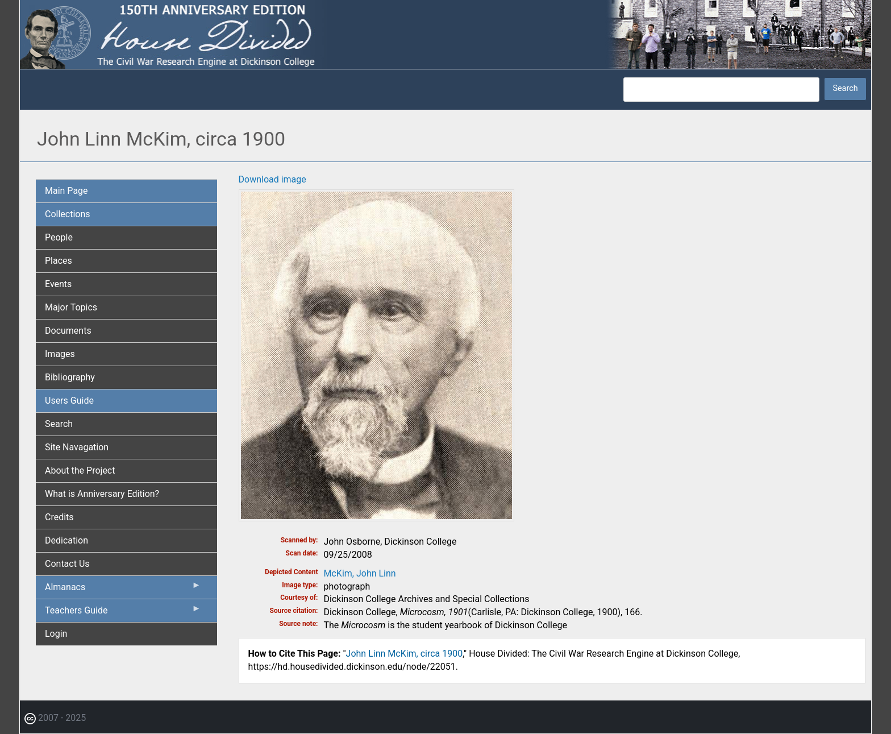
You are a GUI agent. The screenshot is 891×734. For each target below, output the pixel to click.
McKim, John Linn (360, 573)
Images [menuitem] (60, 354)
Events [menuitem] (58, 284)
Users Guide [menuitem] (69, 400)
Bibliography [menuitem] (70, 377)
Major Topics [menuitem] (71, 307)
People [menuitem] (59, 237)
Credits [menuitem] (59, 517)
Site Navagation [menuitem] (77, 447)
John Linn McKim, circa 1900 (404, 653)
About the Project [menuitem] (80, 470)
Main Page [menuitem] (66, 190)
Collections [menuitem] (67, 214)
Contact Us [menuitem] (67, 563)
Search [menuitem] (59, 423)
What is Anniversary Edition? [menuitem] (102, 493)
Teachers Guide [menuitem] (123, 613)
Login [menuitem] (56, 633)
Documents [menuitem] (68, 330)
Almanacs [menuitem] (123, 589)
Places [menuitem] (58, 260)
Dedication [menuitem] (66, 540)
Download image (272, 179)
